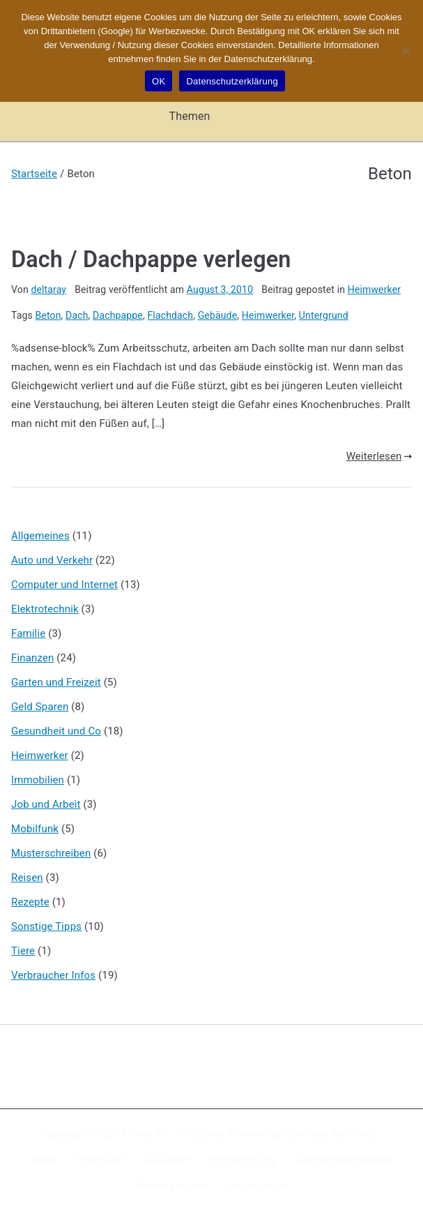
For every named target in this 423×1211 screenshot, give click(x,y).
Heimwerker (374, 289)
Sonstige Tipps (46, 926)
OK (158, 81)
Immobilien (37, 780)
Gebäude (218, 315)
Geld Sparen (39, 706)
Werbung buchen (171, 1185)
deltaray (48, 289)
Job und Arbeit (46, 804)
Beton (48, 315)
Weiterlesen (379, 456)
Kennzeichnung (243, 1159)
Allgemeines (40, 535)
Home (44, 1159)
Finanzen (32, 658)
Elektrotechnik (45, 609)
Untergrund (323, 315)
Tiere (23, 951)
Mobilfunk (35, 828)
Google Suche (258, 1185)
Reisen (27, 877)
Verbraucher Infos (53, 975)
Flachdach (170, 315)
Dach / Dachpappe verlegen (151, 259)
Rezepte (30, 902)
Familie (28, 633)
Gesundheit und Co (56, 731)
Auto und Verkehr (52, 560)
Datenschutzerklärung (343, 1159)
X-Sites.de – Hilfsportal (173, 1134)
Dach (77, 315)
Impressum (101, 1159)
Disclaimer (168, 1159)
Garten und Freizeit (56, 682)
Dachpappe (118, 315)
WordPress (354, 1134)
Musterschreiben (51, 853)
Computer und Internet (64, 584)
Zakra (296, 1134)
